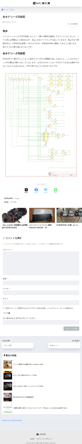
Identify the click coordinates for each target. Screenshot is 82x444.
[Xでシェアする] (26, 190)
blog (17, 197)
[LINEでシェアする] (55, 190)
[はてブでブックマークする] (46, 190)
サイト (5, 297)
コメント (7, 248)
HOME (41, 433)
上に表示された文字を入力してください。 (20, 317)
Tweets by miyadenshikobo (12, 419)
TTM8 (14, 201)
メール (7, 287)
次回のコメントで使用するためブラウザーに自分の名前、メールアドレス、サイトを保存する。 (39, 307)
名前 (6, 278)
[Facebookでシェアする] (36, 190)
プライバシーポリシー (44, 438)
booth (32, 438)
